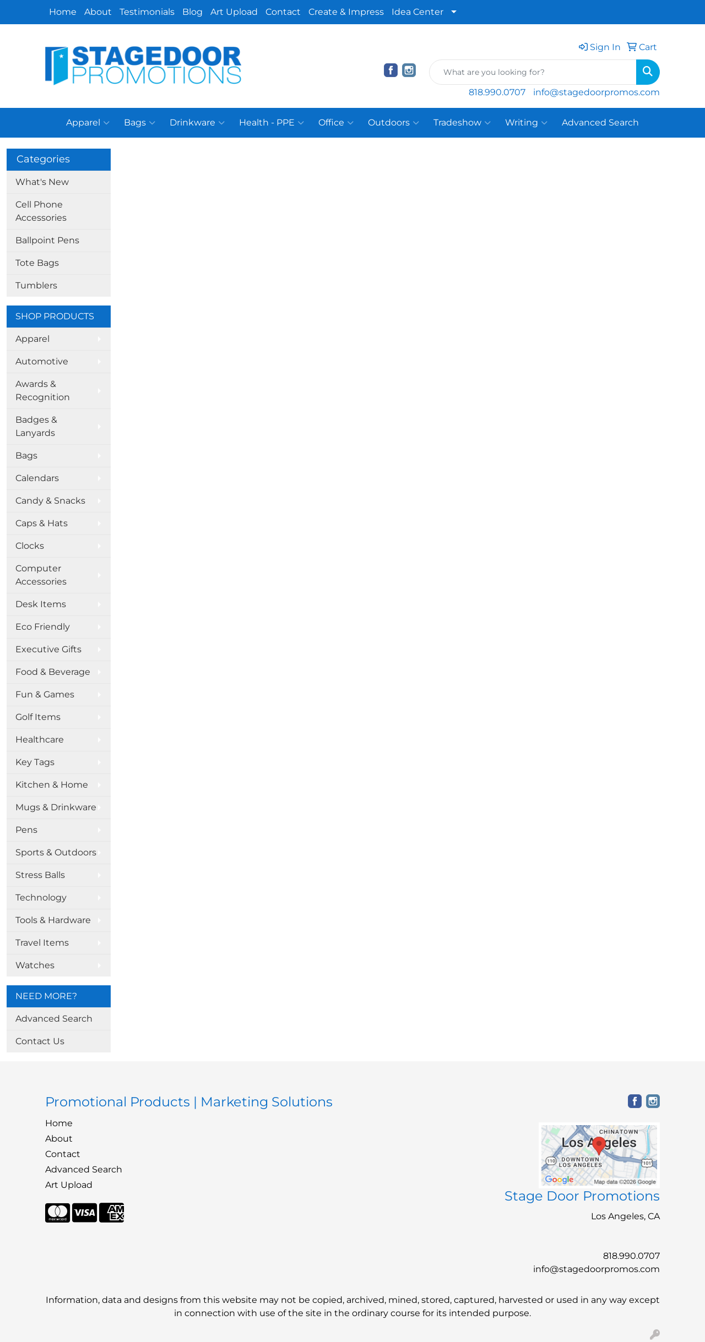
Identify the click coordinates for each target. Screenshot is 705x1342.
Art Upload (234, 12)
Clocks (29, 546)
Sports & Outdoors (55, 852)
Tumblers (36, 285)
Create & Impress (346, 12)
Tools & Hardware (53, 920)
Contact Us (39, 1041)
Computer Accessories (41, 575)
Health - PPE (271, 122)
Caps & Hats (41, 523)
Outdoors (393, 122)
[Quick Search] (533, 72)
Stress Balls (40, 875)
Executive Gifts (48, 649)
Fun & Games (44, 694)
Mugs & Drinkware (55, 807)
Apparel (88, 122)
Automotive (41, 361)
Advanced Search (600, 122)
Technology (41, 897)
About (98, 12)
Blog (192, 12)
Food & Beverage (52, 672)
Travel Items (42, 942)
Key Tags (35, 762)
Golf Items (38, 717)
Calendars (37, 478)
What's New (42, 182)
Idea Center (417, 12)
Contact (283, 12)
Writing (526, 122)
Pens (26, 830)
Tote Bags (37, 263)
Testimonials (147, 12)
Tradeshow (462, 122)
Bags (139, 122)
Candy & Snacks (50, 500)
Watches (35, 965)
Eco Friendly (42, 626)
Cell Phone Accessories (41, 211)
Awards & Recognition (42, 390)
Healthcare (39, 739)
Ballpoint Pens (47, 240)
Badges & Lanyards (36, 426)
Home (63, 12)
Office (336, 122)
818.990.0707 (497, 92)
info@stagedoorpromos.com (596, 92)
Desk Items (40, 604)
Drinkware (197, 122)
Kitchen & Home (51, 784)
